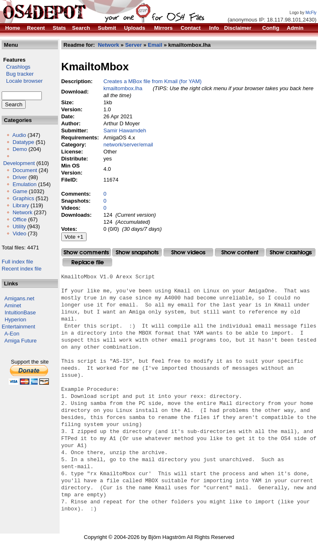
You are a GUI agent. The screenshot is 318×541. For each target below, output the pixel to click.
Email (155, 45)
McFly (311, 12)
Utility (19, 226)
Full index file (17, 262)
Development (19, 163)
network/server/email (128, 144)
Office (19, 219)
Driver (19, 177)
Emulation (24, 184)
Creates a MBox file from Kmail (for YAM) (153, 81)
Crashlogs (16, 67)
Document (24, 170)
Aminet (13, 305)
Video (19, 233)
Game (19, 191)
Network (22, 212)
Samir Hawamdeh (125, 130)
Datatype (23, 142)
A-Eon (12, 333)
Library (20, 205)
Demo (19, 149)
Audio (19, 135)
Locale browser (22, 81)
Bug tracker (18, 74)
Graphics (23, 198)
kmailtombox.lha (123, 88)
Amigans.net (19, 298)
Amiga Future (21, 341)
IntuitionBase (20, 312)
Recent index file (21, 269)
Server (133, 45)
